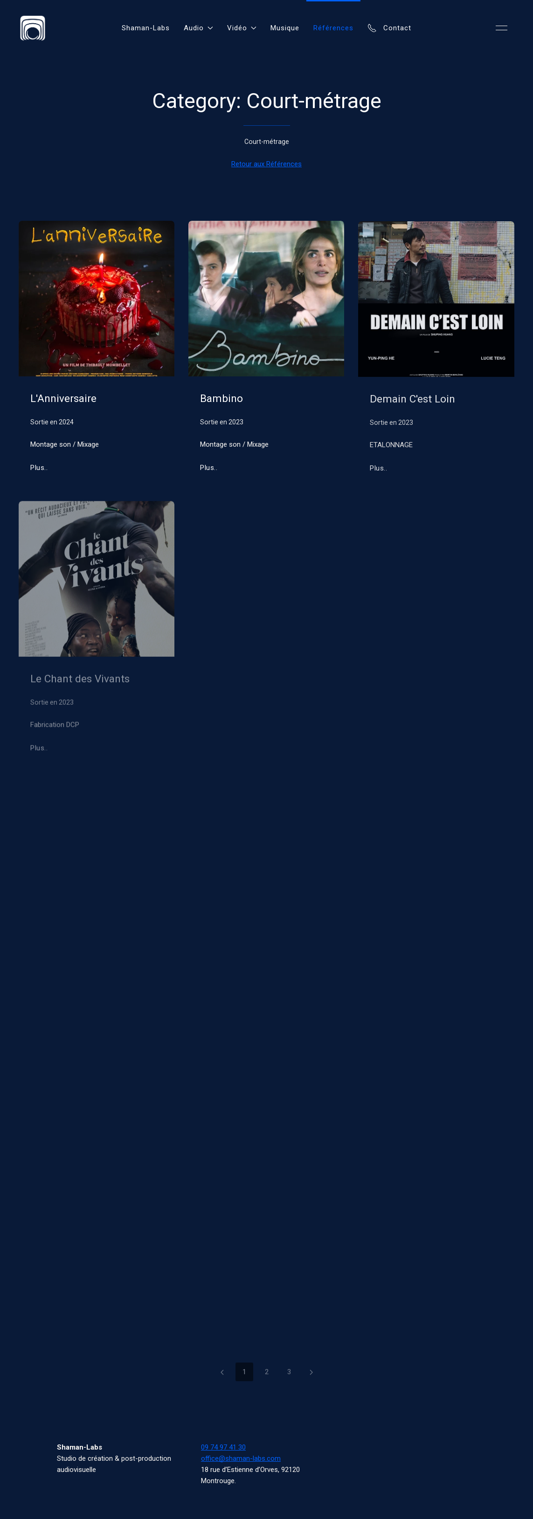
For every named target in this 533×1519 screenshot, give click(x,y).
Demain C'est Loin (412, 400)
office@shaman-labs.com (241, 1458)
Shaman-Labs (146, 28)
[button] (501, 28)
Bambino (221, 398)
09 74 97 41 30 (223, 1447)
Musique (284, 28)
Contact (389, 28)
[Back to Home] (33, 28)
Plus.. (39, 467)
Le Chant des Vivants (80, 680)
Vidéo (241, 28)
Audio (198, 28)
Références (333, 28)
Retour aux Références (266, 164)
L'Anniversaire (63, 398)
